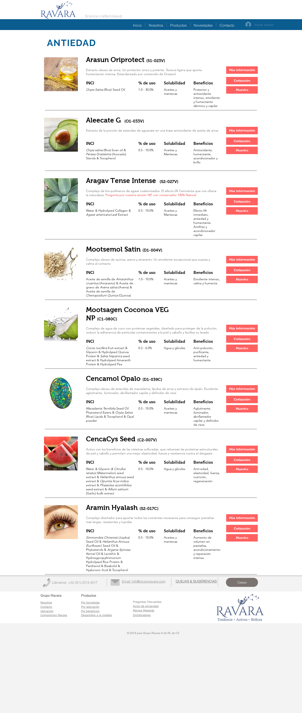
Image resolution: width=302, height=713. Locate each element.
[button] (242, 80)
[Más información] (242, 70)
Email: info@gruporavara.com (143, 581)
